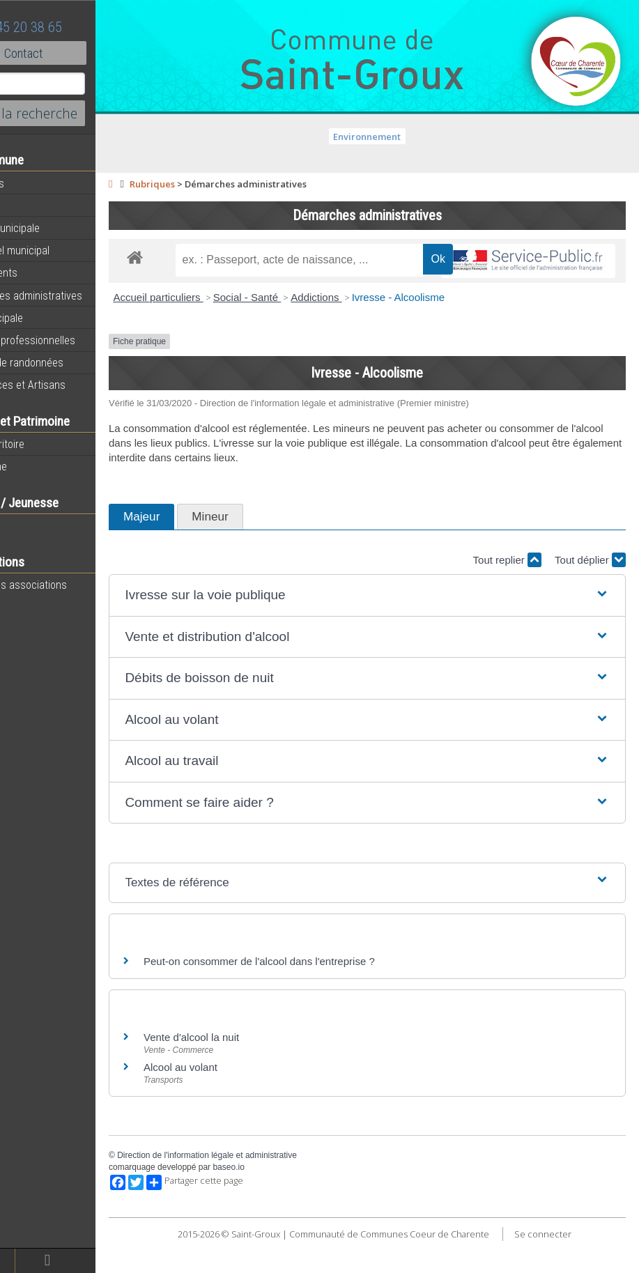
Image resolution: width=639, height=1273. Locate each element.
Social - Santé (305, 330)
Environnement (396, 136)
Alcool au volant (238, 1100)
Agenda (29, 206)
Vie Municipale (44, 318)
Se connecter (571, 1266)
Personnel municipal (57, 250)
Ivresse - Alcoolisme (456, 330)
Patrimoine (36, 466)
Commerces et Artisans (65, 385)
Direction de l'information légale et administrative (265, 1188)
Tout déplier (590, 592)
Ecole (24, 525)
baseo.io (286, 1200)
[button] (396, 628)
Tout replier (507, 592)
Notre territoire (45, 444)
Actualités (35, 183)
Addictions (373, 330)
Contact (76, 53)
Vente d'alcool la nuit (249, 1069)
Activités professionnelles (70, 340)
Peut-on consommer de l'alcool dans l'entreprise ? (317, 993)
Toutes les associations (66, 585)
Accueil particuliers (216, 330)
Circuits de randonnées (64, 362)
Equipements (41, 272)
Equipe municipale (53, 228)
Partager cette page (252, 1215)
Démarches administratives (74, 295)
